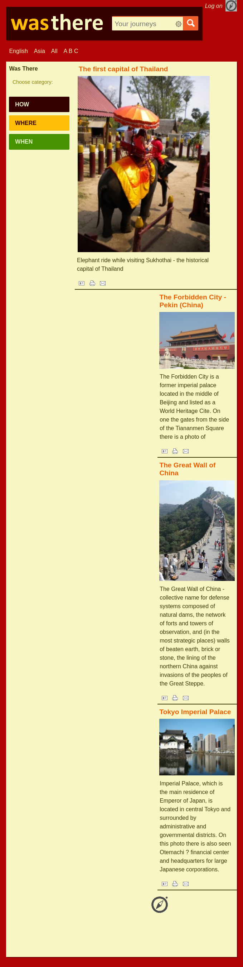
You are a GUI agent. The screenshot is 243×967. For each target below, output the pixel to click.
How (22, 104)
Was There (23, 69)
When (24, 142)
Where (26, 123)
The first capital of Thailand (123, 69)
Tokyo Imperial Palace (195, 712)
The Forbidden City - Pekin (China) (192, 301)
